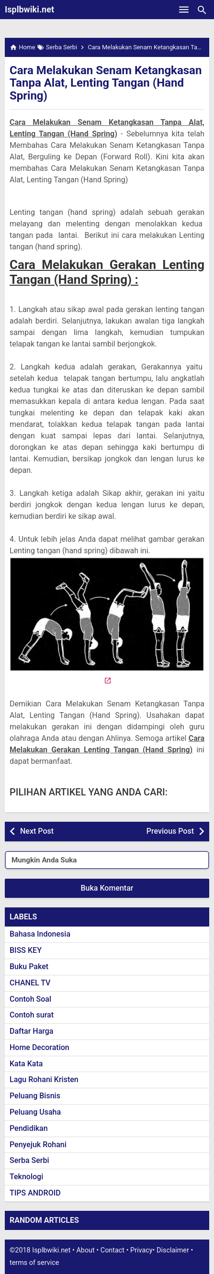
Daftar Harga (31, 1031)
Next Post (37, 831)
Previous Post (170, 831)
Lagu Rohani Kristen (44, 1079)
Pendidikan (29, 1128)
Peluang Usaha (35, 1112)
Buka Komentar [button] (107, 888)
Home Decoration (39, 1047)
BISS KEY (26, 950)
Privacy (141, 1250)
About (85, 1250)
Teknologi (26, 1176)
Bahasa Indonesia (40, 934)
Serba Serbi (29, 1160)
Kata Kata (26, 1063)
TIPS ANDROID (35, 1192)
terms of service (34, 1263)
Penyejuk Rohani (38, 1144)
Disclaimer (173, 1250)
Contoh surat (32, 1014)
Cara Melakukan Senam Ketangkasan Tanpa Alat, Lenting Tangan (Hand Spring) (106, 83)
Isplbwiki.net (29, 9)
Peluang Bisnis (35, 1095)
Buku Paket (29, 966)
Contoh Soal (30, 999)
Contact (112, 1250)
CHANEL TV (30, 982)
